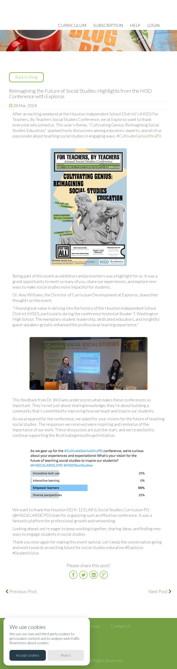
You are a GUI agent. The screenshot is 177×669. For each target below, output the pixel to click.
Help (135, 25)
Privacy (93, 626)
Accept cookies (27, 655)
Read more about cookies (29, 643)
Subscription (108, 25)
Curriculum (72, 25)
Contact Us (121, 626)
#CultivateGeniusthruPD (139, 135)
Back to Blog (26, 77)
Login (153, 25)
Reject (66, 655)
